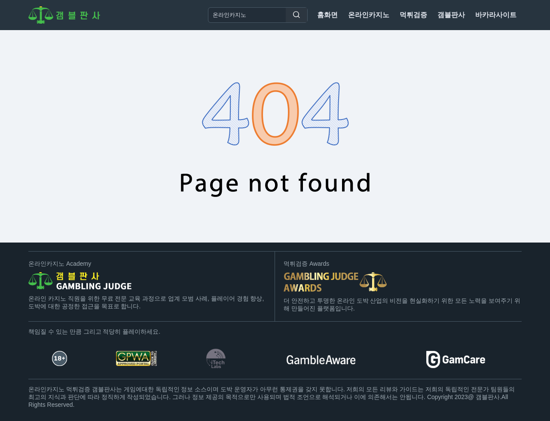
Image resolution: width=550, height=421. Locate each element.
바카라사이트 (495, 14)
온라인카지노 (368, 14)
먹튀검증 (413, 14)
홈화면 (327, 14)
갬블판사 (451, 14)
